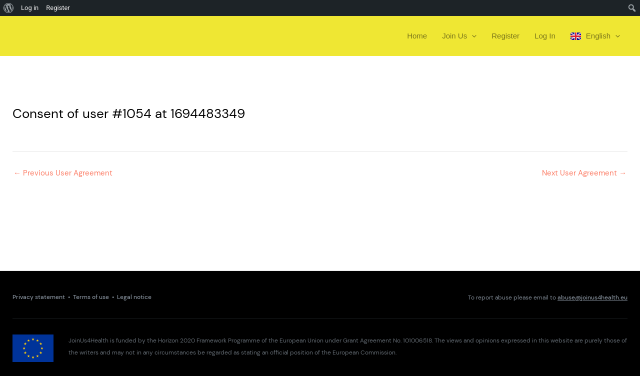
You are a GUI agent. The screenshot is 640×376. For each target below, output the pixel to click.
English (595, 36)
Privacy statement (38, 297)
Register (506, 36)
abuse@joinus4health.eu (593, 298)
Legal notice (134, 297)
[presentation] (471, 36)
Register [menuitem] (58, 8)
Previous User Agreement (63, 173)
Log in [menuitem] (29, 8)
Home (417, 36)
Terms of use (91, 297)
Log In (545, 36)
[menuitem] (9, 8)
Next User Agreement (584, 173)
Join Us (459, 36)
